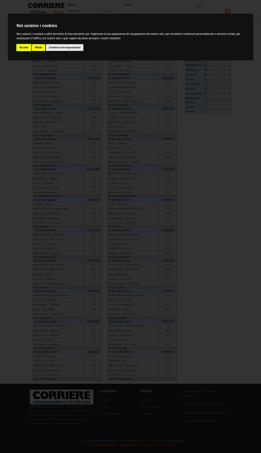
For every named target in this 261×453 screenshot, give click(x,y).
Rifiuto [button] (38, 47)
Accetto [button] (23, 47)
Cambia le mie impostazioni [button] (64, 47)
